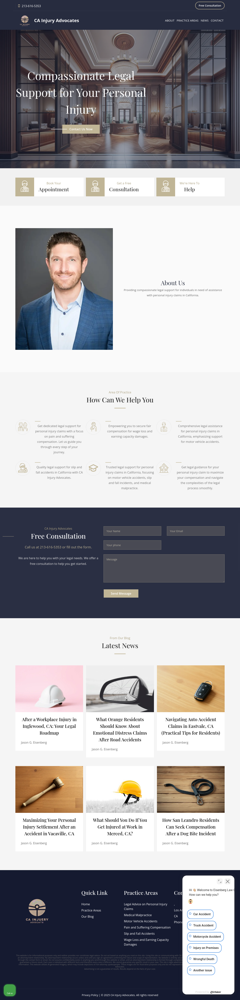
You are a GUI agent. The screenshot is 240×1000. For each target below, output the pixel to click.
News (204, 20)
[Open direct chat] (220, 880)
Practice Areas (187, 20)
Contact (217, 20)
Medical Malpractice (138, 915)
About (169, 20)
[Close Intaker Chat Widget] (228, 880)
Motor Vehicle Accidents (141, 921)
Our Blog (87, 916)
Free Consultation (210, 5)
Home (85, 904)
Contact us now (80, 129)
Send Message (121, 593)
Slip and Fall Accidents (139, 933)
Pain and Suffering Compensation (147, 927)
